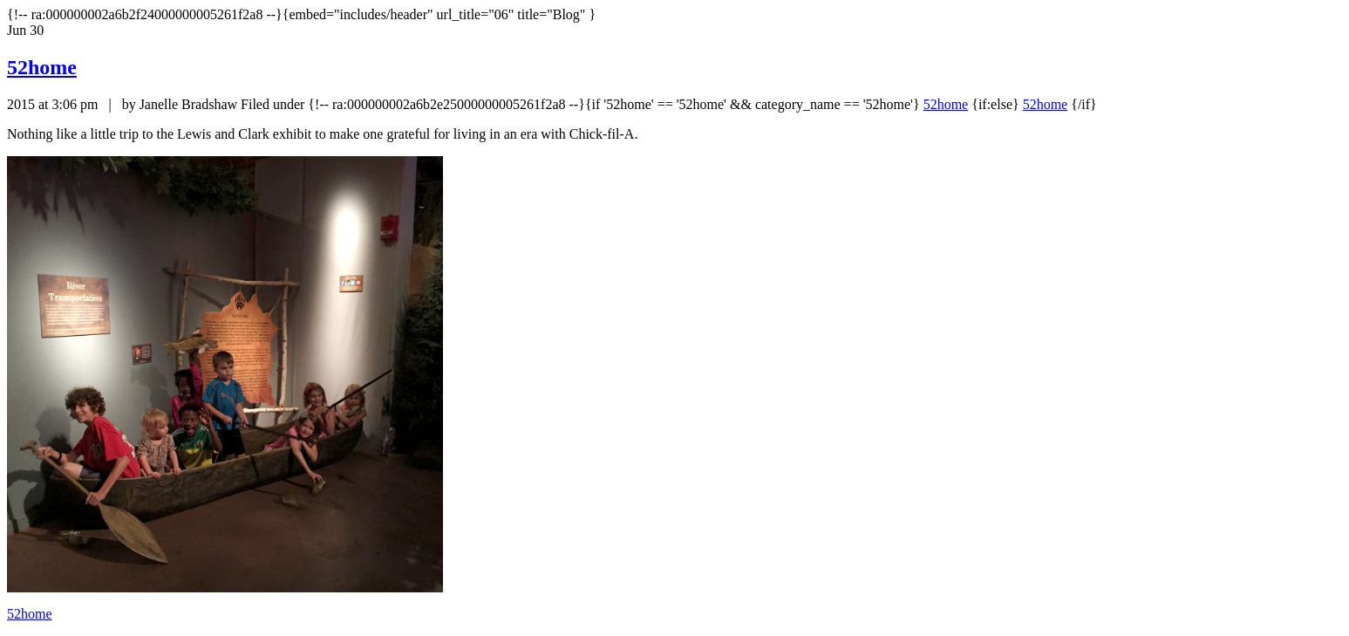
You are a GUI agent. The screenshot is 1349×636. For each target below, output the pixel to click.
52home (42, 67)
